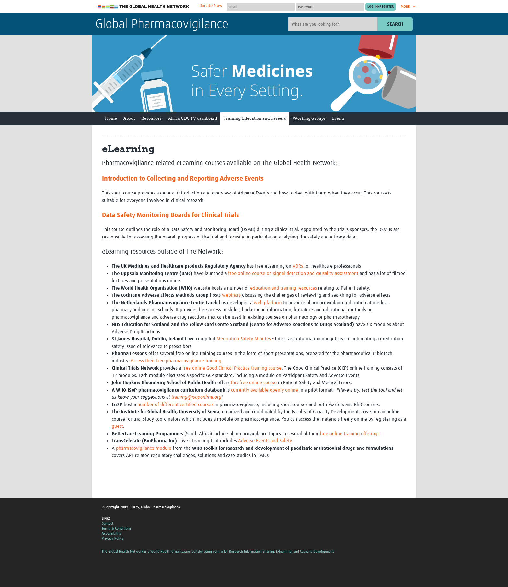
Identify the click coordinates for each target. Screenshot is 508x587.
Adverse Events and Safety (265, 440)
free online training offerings (349, 433)
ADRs (298, 266)
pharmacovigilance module (143, 448)
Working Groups (309, 118)
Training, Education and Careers (255, 118)
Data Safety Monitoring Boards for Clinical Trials (170, 215)
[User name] (261, 7)
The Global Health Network (143, 6)
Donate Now (211, 6)
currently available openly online (264, 390)
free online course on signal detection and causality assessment (293, 273)
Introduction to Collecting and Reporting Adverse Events (183, 178)
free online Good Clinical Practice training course (231, 368)
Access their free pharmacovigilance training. (177, 361)
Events (338, 118)
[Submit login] (380, 7)
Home (111, 118)
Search (395, 24)
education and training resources (283, 288)
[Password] (330, 7)
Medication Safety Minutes (243, 339)
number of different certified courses (175, 404)
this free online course (254, 382)
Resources (151, 118)
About (129, 118)
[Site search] (333, 24)
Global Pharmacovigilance (161, 24)
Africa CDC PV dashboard (192, 118)
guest (117, 426)
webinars (231, 295)
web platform (268, 302)
